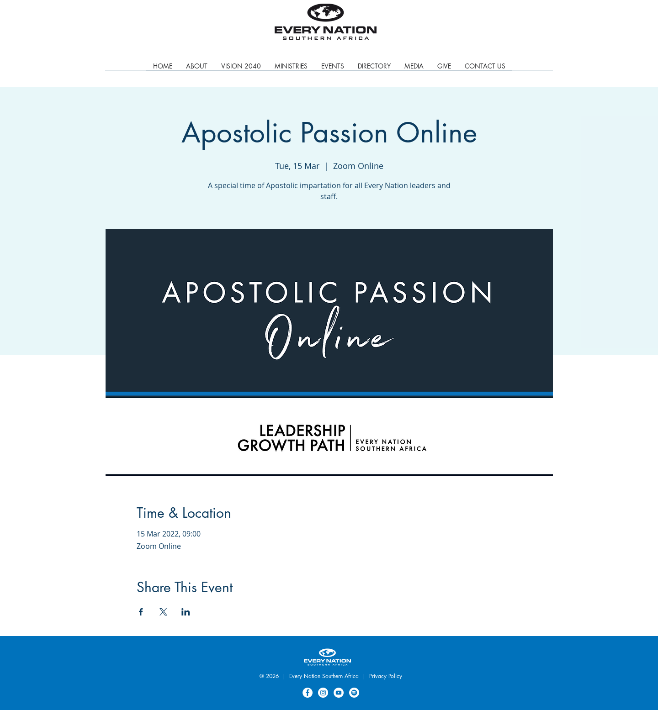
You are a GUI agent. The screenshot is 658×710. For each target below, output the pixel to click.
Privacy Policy (385, 676)
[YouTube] (339, 693)
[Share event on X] (163, 611)
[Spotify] (354, 693)
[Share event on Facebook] (141, 611)
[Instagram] (323, 693)
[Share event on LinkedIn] (185, 611)
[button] (291, 69)
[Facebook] (307, 693)
